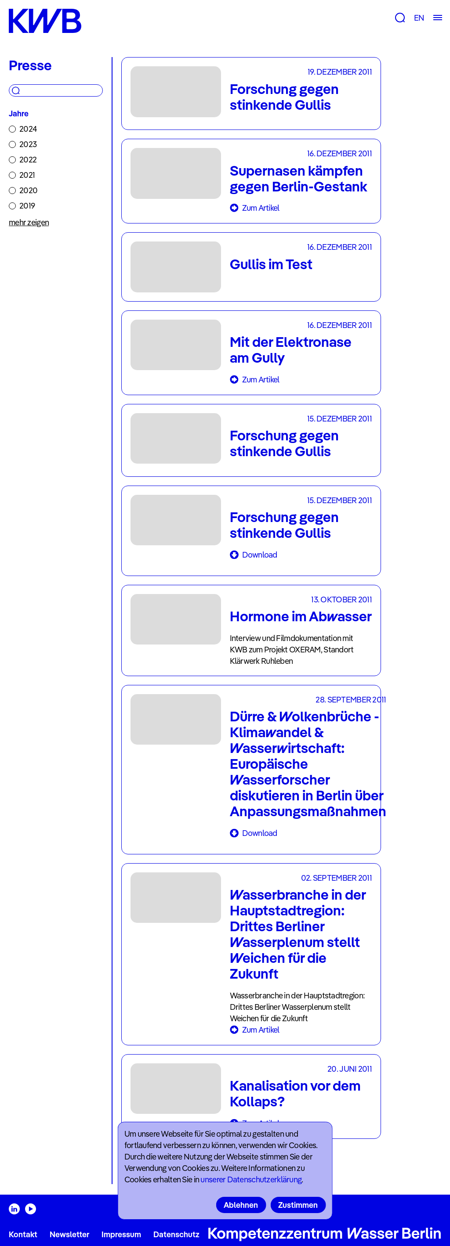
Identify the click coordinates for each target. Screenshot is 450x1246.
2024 (28, 129)
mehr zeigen (29, 222)
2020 (28, 190)
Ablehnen (241, 1205)
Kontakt (23, 1234)
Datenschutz (176, 1234)
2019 (27, 206)
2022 (27, 160)
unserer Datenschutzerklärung (250, 1179)
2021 (27, 175)
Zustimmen (298, 1205)
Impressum (121, 1234)
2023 (27, 144)
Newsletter (69, 1234)
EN (419, 18)
